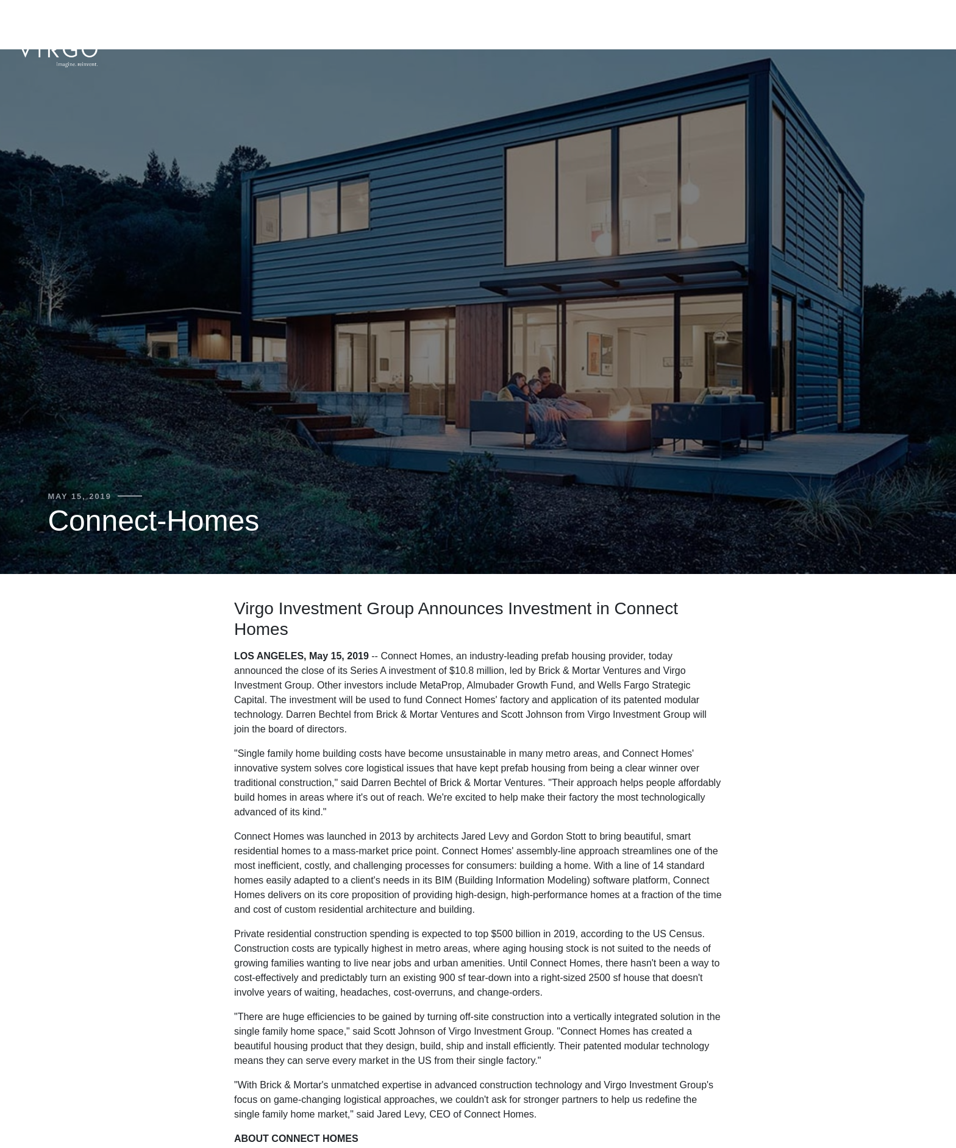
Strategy (711, 25)
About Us (648, 25)
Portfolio (815, 25)
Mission (876, 25)
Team (761, 25)
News (923, 25)
